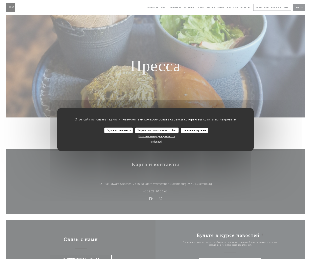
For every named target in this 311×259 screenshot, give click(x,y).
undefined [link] (156, 141)
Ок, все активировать (119, 130)
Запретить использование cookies (157, 130)
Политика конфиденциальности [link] (156, 136)
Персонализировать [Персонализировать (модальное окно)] (194, 130)
